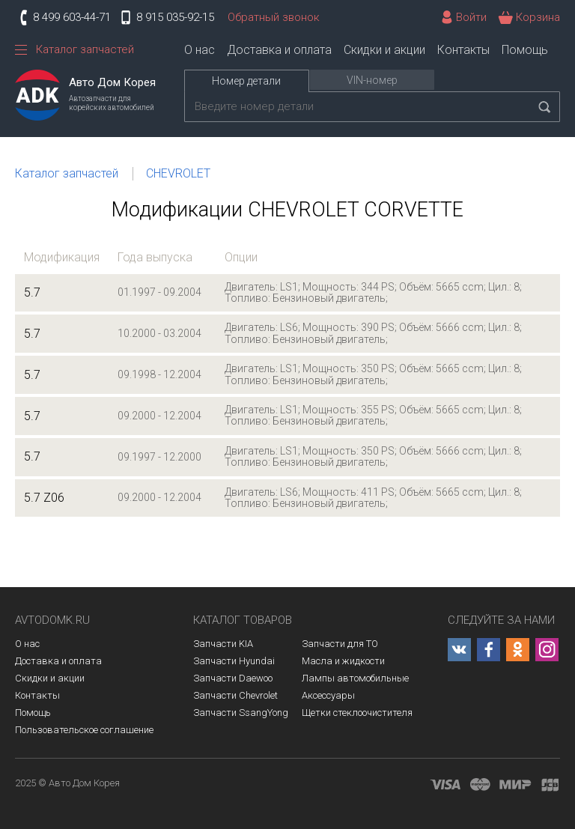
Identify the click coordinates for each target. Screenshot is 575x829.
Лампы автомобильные (355, 678)
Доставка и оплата (279, 50)
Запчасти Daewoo (233, 678)
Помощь (525, 50)
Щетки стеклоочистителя (357, 712)
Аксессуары (328, 695)
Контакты (463, 50)
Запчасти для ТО (340, 643)
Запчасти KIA (223, 643)
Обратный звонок (274, 17)
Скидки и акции (384, 50)
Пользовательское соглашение (84, 729)
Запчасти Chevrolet (235, 695)
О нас (199, 50)
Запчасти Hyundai (234, 660)
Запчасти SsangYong (240, 712)
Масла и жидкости (343, 660)
